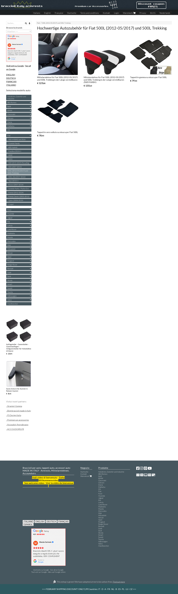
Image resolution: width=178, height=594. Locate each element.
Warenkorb (129, 13)
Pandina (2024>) (14, 151)
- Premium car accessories (17, 420)
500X (10, 159)
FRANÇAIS (63, 521)
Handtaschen (12, 304)
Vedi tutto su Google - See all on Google (48, 570)
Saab (9, 272)
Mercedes (11, 241)
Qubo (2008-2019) (15, 200)
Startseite (71, 13)
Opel (9, 257)
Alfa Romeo (11, 102)
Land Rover (11, 229)
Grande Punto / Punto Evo (18, 188)
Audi (9, 106)
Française (59, 13)
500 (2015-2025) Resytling (18, 163)
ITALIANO (28, 521)
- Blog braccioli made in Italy (18, 410)
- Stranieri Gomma (14, 406)
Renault (10, 268)
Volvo (9, 300)
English (47, 13)
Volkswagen (12, 296)
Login (116, 13)
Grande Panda (13, 143)
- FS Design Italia (13, 415)
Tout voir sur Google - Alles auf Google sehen (48, 572)
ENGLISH (39, 521)
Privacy (142, 13)
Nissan (10, 253)
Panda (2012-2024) (16, 192)
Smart (9, 284)
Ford (9, 210)
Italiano (36, 13)
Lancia (9, 225)
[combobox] (18, 31)
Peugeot (10, 261)
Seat (9, 276)
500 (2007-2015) (15, 167)
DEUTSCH (51, 521)
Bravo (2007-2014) (15, 185)
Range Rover (12, 265)
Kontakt (106, 13)
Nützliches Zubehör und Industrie (16, 97)
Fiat (38, 23)
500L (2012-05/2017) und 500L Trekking (56, 23)
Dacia (9, 122)
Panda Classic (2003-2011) (18, 196)
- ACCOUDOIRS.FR (15, 429)
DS (8, 130)
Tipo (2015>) (13, 181)
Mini (9, 245)
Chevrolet (11, 114)
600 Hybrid (12, 147)
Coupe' (11, 204)
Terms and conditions (89, 13)
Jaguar (10, 218)
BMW (9, 110)
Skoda (9, 280)
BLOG (153, 13)
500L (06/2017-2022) (16, 177)
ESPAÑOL (28, 524)
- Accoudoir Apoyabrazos (17, 424)
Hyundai (10, 214)
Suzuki (9, 288)
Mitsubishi (11, 249)
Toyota (10, 292)
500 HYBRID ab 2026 (16, 139)
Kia (8, 222)
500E (10, 155)
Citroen (10, 118)
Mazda (10, 237)
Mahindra (11, 233)
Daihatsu (10, 126)
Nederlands (165, 13)
